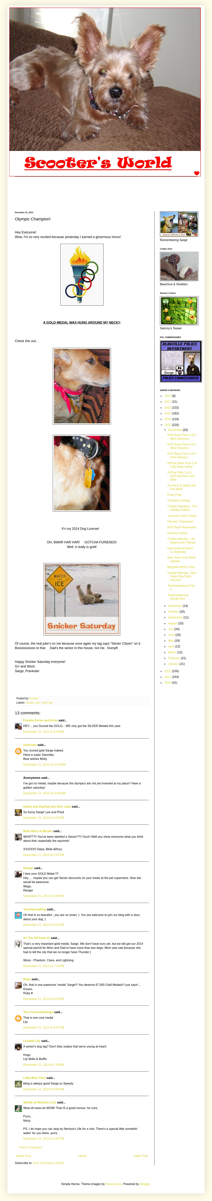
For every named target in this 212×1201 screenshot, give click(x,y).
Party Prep (174, 494)
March (172, 652)
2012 (168, 671)
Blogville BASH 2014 (181, 567)
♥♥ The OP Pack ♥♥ (36, 938)
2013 (168, 424)
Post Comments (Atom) (48, 1163)
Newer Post (23, 1156)
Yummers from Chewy (182, 515)
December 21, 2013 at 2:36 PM (43, 896)
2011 (168, 676)
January (173, 663)
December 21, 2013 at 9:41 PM (43, 1027)
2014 (168, 419)
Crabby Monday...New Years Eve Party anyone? (182, 576)
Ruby (27, 979)
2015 (168, 413)
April (171, 646)
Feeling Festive (177, 533)
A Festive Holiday (178, 500)
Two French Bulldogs (38, 1012)
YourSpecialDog (34, 909)
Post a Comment (31, 1147)
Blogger (145, 1184)
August (173, 623)
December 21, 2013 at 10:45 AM (44, 793)
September (176, 617)
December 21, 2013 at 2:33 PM (43, 854)
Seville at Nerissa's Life (39, 1102)
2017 (168, 401)
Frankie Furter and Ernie (40, 720)
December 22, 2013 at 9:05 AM (43, 1089)
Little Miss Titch (34, 1077)
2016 (168, 407)
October (173, 611)
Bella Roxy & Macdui (37, 831)
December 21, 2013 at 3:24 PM (43, 924)
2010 (168, 682)
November (175, 605)
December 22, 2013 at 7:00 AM (43, 1064)
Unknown (30, 744)
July (171, 629)
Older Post (141, 1156)
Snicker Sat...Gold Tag (39, 702)
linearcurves (114, 1184)
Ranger (28, 868)
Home (82, 1156)
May (171, 640)
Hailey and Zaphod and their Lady (47, 806)
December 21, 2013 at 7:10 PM (43, 966)
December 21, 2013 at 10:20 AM (44, 764)
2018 (168, 395)
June (171, 634)
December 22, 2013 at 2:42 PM (43, 1138)
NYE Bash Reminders (181, 527)
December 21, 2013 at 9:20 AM (43, 731)
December (175, 429)
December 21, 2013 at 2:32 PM (43, 817)
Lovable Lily (31, 1040)
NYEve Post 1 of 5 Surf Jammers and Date (181, 476)
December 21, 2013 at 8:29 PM (43, 998)
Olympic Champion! (180, 521)
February (174, 658)
